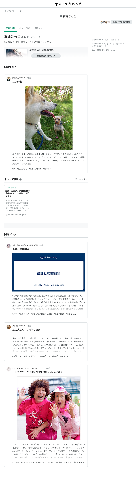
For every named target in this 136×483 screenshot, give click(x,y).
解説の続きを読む (46, 56)
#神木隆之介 (17, 462)
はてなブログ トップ (12, 11)
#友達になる (29, 462)
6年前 (29, 326)
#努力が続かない (31, 356)
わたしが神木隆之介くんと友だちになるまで (28, 368)
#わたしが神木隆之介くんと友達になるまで (66, 462)
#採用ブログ (24, 314)
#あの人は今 (45, 356)
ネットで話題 (25, 28)
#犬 (13, 169)
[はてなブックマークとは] (20, 179)
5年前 (41, 245)
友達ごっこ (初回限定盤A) (41, 50)
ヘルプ (112, 44)
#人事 (14, 314)
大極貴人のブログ (18, 78)
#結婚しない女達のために (41, 314)
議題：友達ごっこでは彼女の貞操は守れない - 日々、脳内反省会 (17, 193)
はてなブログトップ (99, 46)
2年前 (29, 78)
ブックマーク (10, 187)
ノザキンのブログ (18, 326)
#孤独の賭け (59, 314)
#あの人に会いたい (60, 356)
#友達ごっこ (22, 169)
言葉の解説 (10, 28)
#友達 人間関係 (35, 169)
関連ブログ (39, 28)
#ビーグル (47, 169)
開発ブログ (120, 44)
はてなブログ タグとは (100, 44)
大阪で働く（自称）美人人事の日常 (25, 245)
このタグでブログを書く (121, 22)
